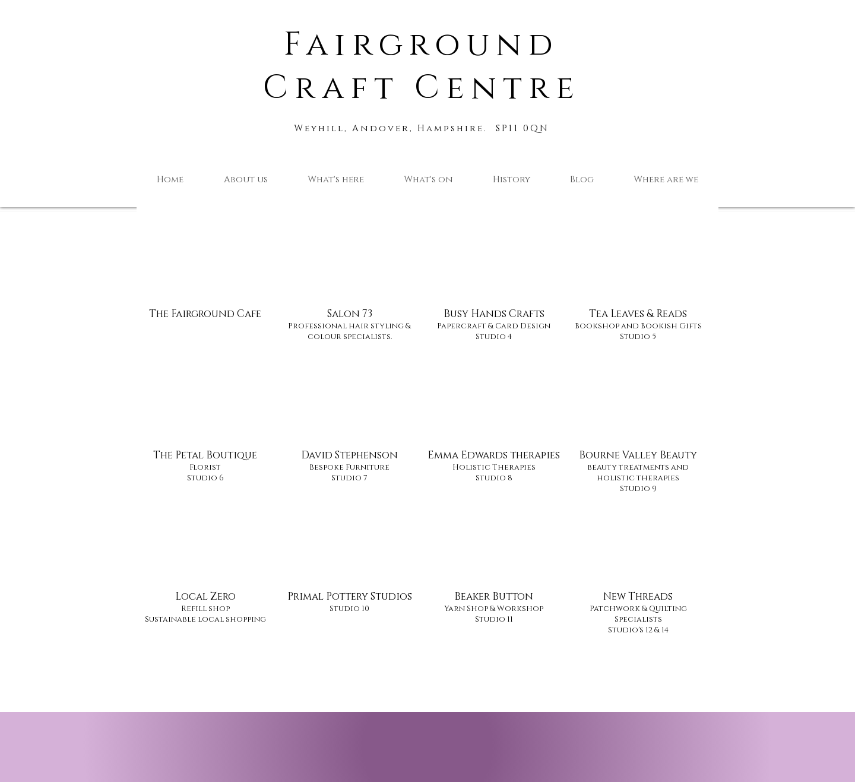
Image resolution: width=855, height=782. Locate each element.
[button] (335, 180)
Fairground (421, 45)
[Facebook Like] (204, 776)
